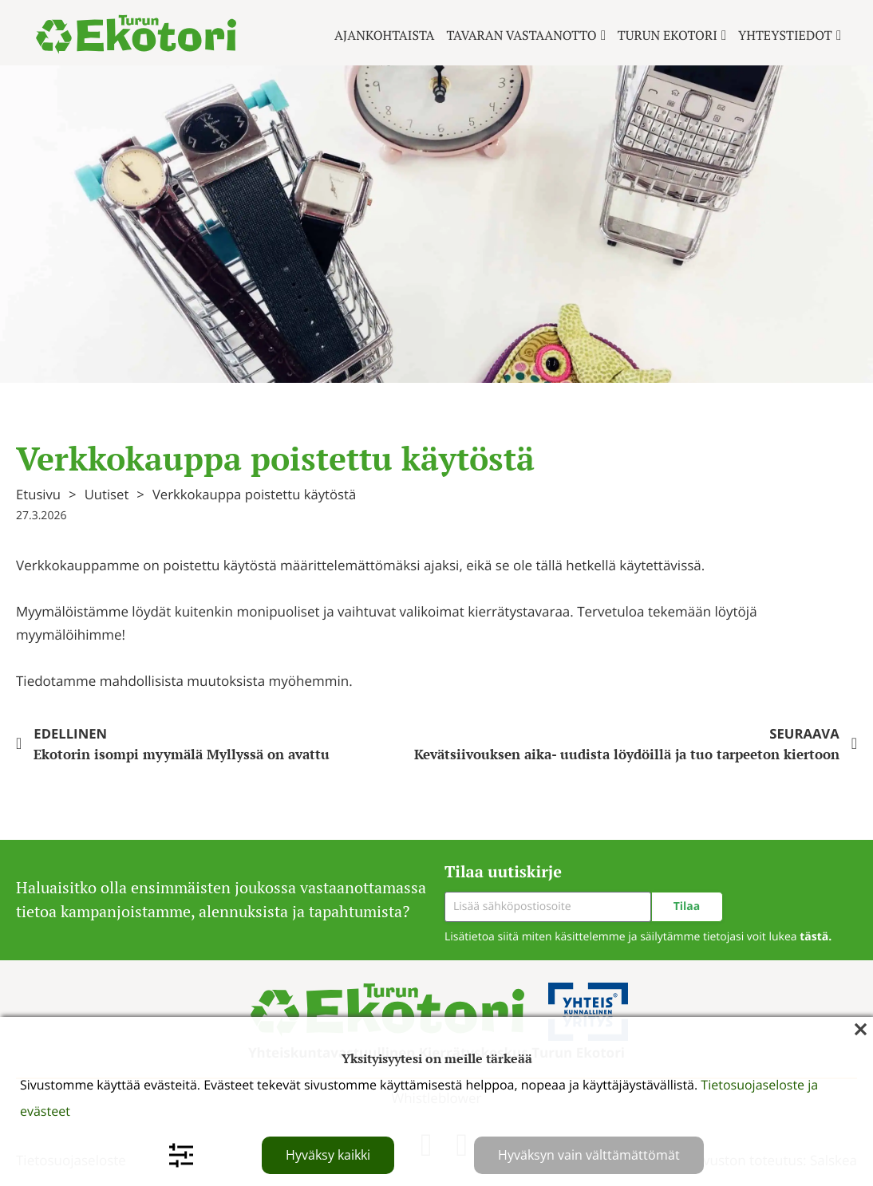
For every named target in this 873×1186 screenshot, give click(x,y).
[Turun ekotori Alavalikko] (723, 35)
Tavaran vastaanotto (522, 35)
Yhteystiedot (785, 35)
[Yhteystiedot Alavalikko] (838, 35)
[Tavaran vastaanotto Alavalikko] (603, 35)
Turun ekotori (667, 35)
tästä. (816, 936)
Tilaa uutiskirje (503, 871)
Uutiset (107, 494)
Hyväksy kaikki (328, 1155)
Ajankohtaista (384, 35)
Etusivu (38, 494)
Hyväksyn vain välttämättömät (589, 1155)
